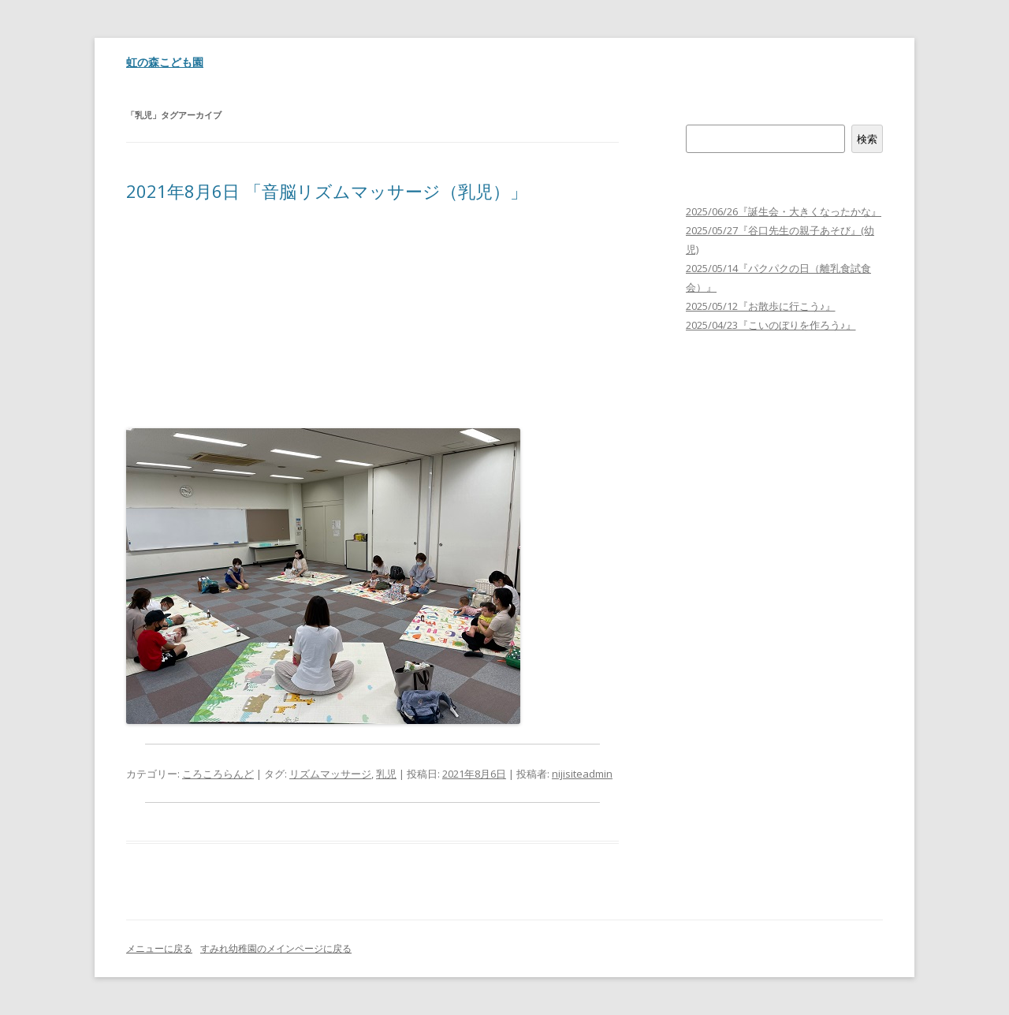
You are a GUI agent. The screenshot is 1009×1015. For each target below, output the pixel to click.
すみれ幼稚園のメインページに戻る (276, 948)
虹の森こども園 (164, 61)
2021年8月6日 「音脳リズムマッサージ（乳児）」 (326, 191)
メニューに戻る (159, 948)
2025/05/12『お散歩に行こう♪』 (761, 306)
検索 (696, 115)
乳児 (386, 774)
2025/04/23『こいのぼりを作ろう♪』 (771, 325)
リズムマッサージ (330, 774)
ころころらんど (218, 774)
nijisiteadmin (582, 774)
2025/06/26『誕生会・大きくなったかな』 (783, 211)
